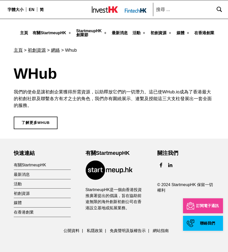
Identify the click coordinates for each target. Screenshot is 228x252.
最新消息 (120, 32)
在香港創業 (204, 32)
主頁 (24, 32)
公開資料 (72, 229)
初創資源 (161, 32)
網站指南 (161, 229)
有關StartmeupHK (52, 32)
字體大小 (16, 9)
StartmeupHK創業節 (91, 32)
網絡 (55, 48)
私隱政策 (95, 229)
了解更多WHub (36, 121)
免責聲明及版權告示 (128, 229)
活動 (139, 32)
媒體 (183, 32)
